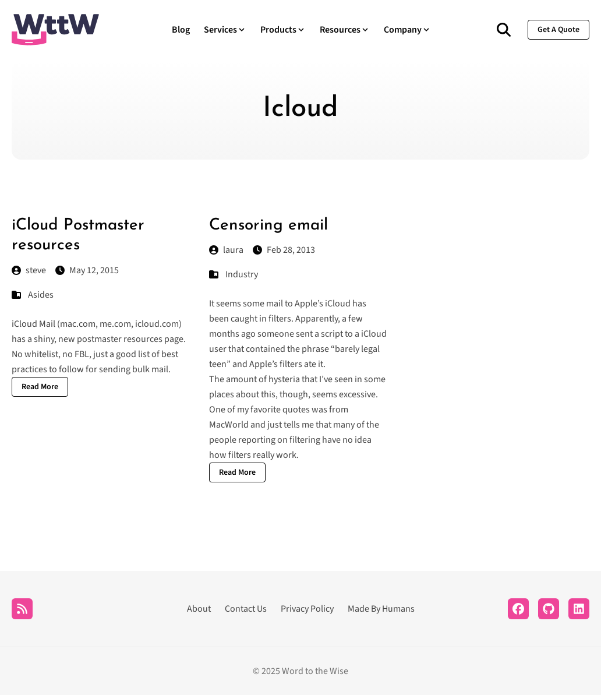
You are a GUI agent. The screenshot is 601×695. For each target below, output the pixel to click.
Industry (241, 274)
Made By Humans (381, 608)
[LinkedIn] (578, 608)
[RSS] (22, 608)
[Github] (548, 608)
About (199, 608)
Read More (40, 387)
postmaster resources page (130, 339)
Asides (41, 294)
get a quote (558, 30)
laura (226, 250)
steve (29, 270)
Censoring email (268, 225)
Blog (181, 29)
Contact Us (246, 608)
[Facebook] (518, 608)
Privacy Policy (307, 608)
